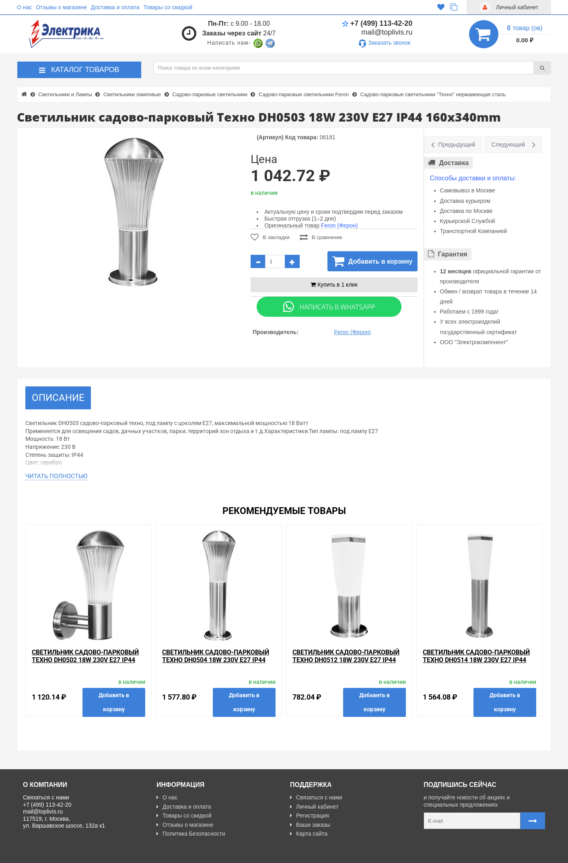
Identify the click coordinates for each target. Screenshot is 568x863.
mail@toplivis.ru (386, 32)
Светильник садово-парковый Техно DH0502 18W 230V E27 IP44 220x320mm (85, 659)
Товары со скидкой (168, 7)
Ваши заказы (310, 825)
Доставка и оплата (115, 7)
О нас (24, 7)
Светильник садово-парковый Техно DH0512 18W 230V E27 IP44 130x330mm (345, 659)
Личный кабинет (314, 806)
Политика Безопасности (190, 833)
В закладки (270, 237)
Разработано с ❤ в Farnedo (98, 853)
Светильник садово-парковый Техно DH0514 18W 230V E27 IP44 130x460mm (476, 659)
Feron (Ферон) (339, 225)
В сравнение (321, 237)
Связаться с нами (316, 797)
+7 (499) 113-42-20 (377, 23)
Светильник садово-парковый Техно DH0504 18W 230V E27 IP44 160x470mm (215, 659)
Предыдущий (456, 144)
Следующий (508, 144)
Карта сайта (308, 833)
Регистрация (309, 815)
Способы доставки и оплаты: (473, 178)
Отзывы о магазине (61, 7)
